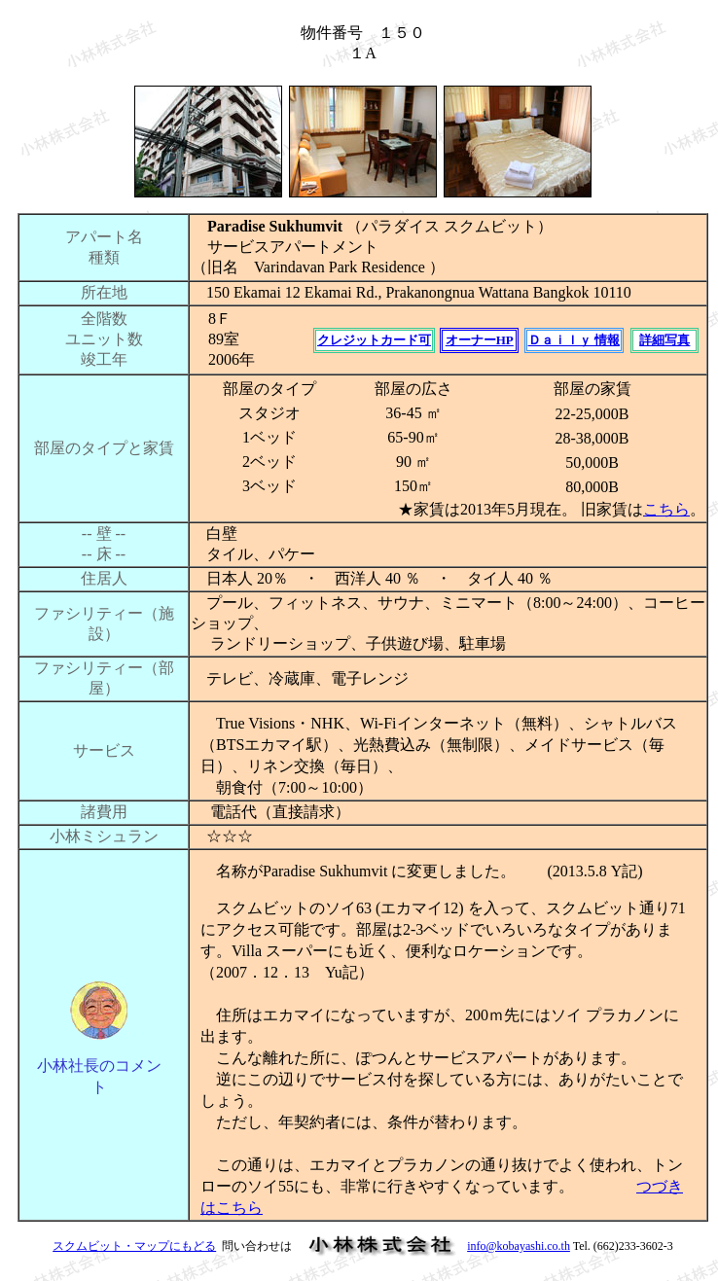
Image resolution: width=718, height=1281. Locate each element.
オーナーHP (480, 340)
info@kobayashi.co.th (518, 1246)
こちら (666, 509)
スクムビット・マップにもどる (134, 1246)
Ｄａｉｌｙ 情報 (574, 340)
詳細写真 (664, 340)
